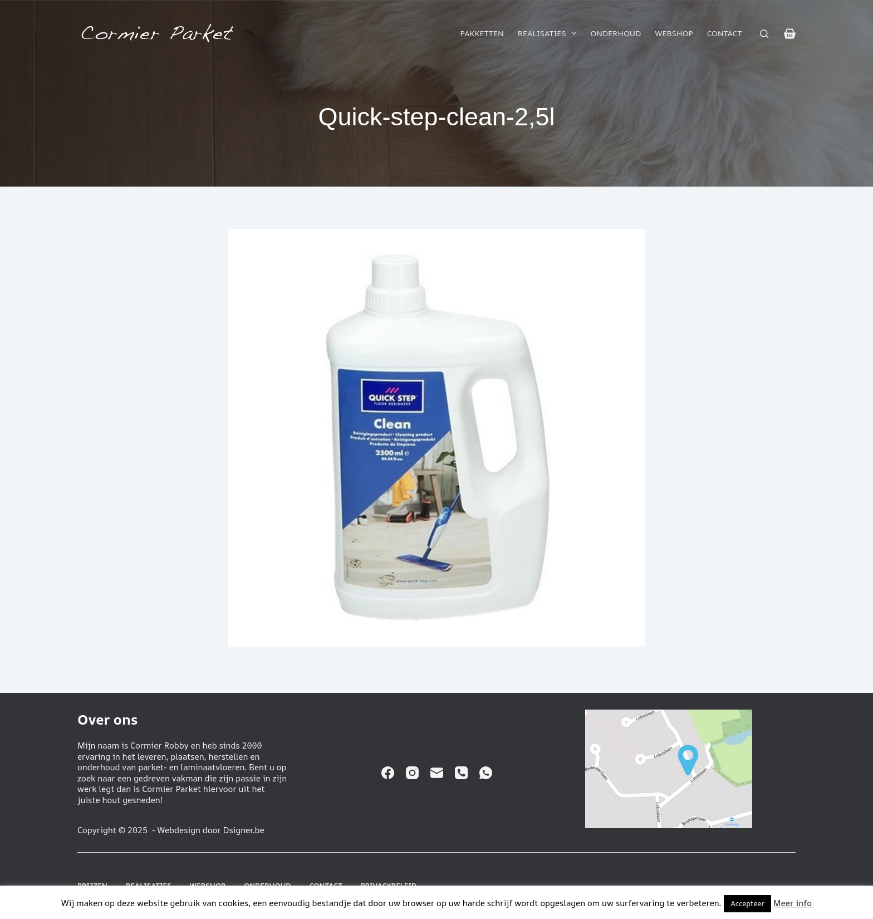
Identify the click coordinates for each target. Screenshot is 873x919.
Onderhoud (615, 33)
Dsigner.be (243, 830)
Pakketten (481, 33)
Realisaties (549, 33)
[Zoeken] (764, 34)
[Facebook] (387, 772)
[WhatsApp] (485, 772)
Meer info (792, 903)
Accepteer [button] (747, 903)
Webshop (674, 33)
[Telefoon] (461, 772)
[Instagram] (412, 772)
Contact (724, 33)
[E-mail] (436, 772)
